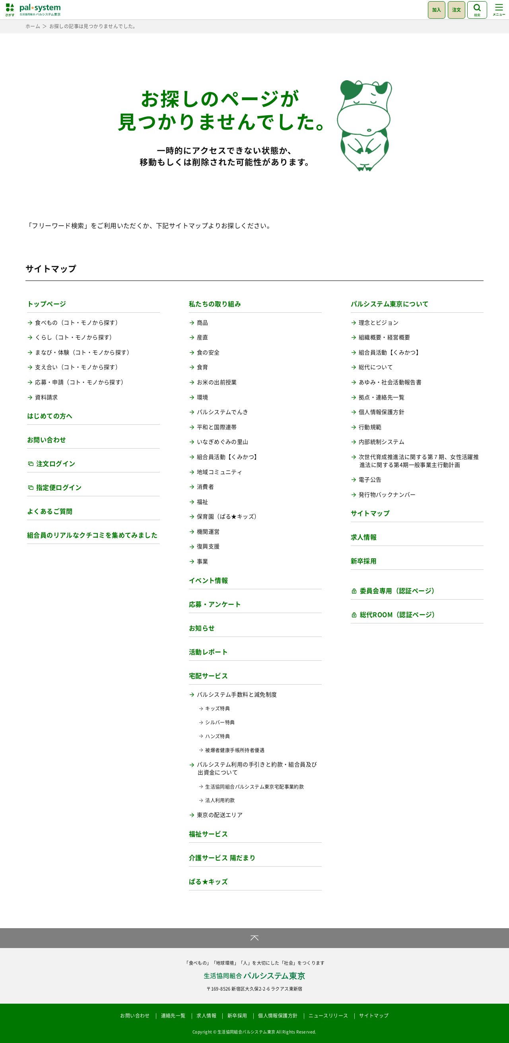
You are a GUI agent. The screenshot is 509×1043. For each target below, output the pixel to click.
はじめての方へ (50, 415)
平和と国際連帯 (217, 427)
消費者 (205, 486)
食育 (202, 367)
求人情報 (364, 537)
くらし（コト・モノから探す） (75, 337)
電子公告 (370, 479)
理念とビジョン (379, 322)
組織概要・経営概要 (384, 337)
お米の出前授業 (217, 382)
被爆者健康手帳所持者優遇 (234, 750)
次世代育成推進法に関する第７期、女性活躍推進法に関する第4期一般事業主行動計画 (419, 460)
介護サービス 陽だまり (222, 857)
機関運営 (208, 531)
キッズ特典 (217, 708)
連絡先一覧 (173, 1015)
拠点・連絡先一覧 (381, 397)
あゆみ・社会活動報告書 (390, 382)
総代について (376, 367)
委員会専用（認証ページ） (399, 590)
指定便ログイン (59, 487)
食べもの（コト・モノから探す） (78, 322)
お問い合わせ (46, 439)
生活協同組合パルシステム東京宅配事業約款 (254, 787)
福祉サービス (208, 833)
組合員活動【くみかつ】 (228, 457)
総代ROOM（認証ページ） (399, 614)
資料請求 (46, 397)
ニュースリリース (328, 1015)
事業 (202, 561)
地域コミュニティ (220, 472)
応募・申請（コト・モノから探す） (80, 382)
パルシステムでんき (223, 412)
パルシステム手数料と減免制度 (237, 694)
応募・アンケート (215, 604)
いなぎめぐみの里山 (223, 441)
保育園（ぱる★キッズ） (228, 516)
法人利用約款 (220, 800)
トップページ (46, 303)
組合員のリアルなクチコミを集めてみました (92, 535)
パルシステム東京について (390, 303)
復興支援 (208, 546)
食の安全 (208, 352)
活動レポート (208, 651)
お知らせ (202, 628)
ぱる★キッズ (208, 881)
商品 (202, 322)
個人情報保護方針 (381, 412)
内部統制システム (381, 441)
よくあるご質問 (50, 511)
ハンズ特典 (217, 736)
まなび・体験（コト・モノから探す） (83, 352)
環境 (202, 397)
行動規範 (370, 427)
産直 (202, 337)
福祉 (202, 501)
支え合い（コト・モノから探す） (78, 367)
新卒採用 (364, 560)
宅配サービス (208, 675)
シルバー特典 (220, 722)
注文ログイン (55, 463)
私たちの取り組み (215, 303)
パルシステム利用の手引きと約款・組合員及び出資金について (257, 768)
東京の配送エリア (220, 815)
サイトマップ (370, 513)
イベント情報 (208, 580)
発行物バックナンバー (387, 494)
